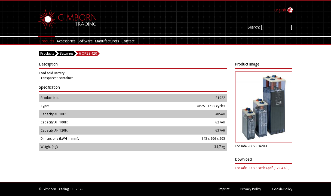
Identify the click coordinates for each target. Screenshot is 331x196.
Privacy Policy (250, 189)
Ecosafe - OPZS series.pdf (262, 168)
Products (46, 41)
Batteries (66, 53)
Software (85, 41)
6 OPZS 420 (88, 53)
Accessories (66, 41)
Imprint (223, 189)
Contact (127, 41)
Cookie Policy (282, 189)
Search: (254, 27)
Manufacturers (107, 41)
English (280, 10)
